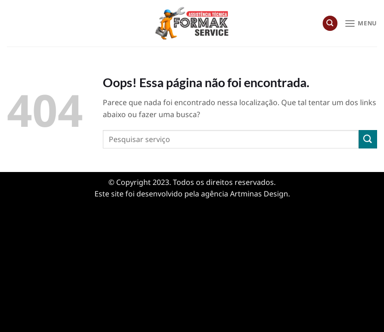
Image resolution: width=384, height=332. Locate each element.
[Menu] (360, 23)
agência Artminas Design (244, 194)
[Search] (330, 23)
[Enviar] (368, 139)
